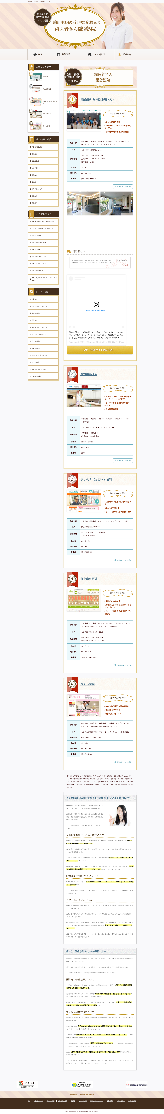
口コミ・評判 (50, 1101)
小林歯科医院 (47, 113)
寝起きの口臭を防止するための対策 (43, 221)
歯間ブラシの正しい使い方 (40, 256)
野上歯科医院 (88, 579)
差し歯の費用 (36, 250)
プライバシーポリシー (96, 1101)
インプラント (36, 168)
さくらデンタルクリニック (40, 334)
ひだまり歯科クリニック (39, 306)
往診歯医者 (35, 161)
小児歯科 (34, 196)
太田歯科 (34, 320)
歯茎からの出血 (37, 235)
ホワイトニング (37, 189)
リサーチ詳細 (132, 1101)
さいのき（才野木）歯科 (96, 479)
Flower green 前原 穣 (76, 342)
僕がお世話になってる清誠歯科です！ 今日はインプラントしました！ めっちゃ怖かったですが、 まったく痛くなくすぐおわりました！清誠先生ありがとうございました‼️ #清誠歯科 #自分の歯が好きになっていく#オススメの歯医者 (96, 335)
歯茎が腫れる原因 (37, 271)
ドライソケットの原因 (39, 263)
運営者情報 (110, 1101)
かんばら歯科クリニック (39, 327)
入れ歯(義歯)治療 (37, 147)
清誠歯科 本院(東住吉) (39, 369)
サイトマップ (83, 1101)
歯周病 (34, 182)
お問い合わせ (121, 1101)
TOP (29, 1101)
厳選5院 (73, 1101)
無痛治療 (34, 154)
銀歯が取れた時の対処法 (39, 242)
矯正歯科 (34, 203)
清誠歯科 (45, 76)
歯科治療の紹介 (62, 1101)
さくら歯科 (87, 684)
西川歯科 (34, 299)
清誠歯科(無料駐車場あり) (97, 99)
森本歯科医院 (88, 374)
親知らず (34, 175)
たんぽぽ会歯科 (37, 376)
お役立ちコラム (38, 1101)
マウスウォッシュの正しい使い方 (42, 228)
